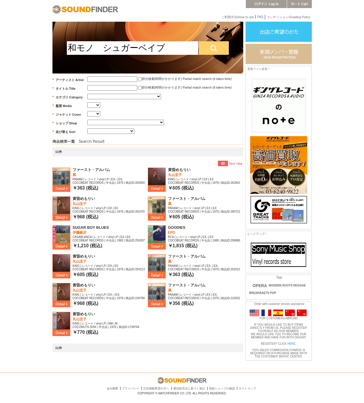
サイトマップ (247, 388)
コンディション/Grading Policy (288, 17)
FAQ (260, 16)
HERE (291, 343)
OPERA (260, 285)
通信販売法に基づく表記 (189, 388)
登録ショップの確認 (222, 388)
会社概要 (112, 388)
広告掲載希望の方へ (156, 388)
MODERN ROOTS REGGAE (287, 285)
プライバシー (130, 388)
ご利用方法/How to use (237, 17)
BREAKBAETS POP (262, 293)
